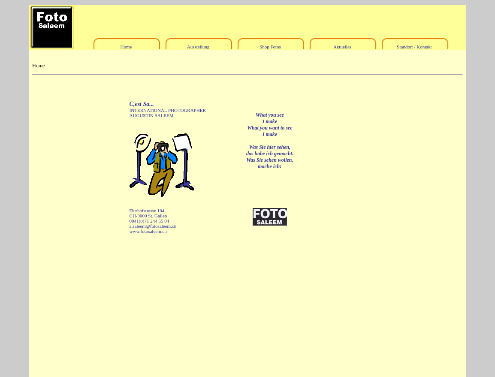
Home (126, 46)
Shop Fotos (270, 46)
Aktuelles (342, 46)
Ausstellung (198, 46)
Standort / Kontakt (414, 46)
